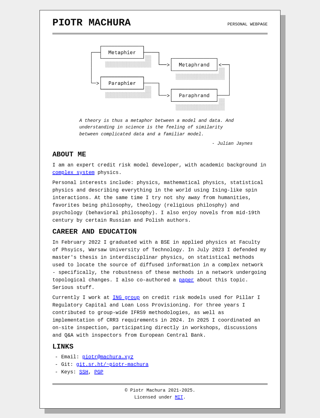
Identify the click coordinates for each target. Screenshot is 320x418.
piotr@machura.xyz (107, 356)
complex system (73, 172)
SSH (83, 371)
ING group (126, 297)
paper (186, 279)
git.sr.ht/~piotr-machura (112, 364)
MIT (179, 397)
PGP (99, 371)
